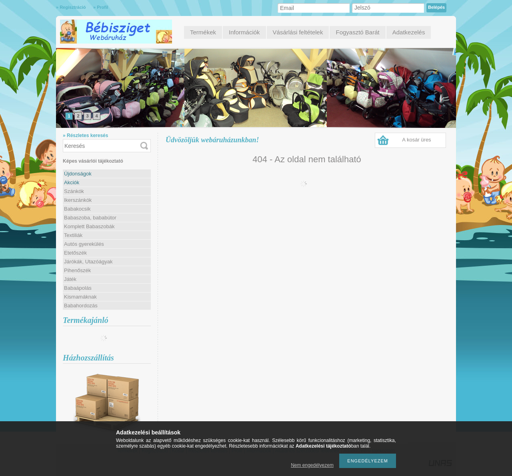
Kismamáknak (80, 297)
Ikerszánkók (78, 200)
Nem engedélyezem (312, 465)
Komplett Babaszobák (89, 226)
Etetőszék (75, 253)
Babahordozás (81, 306)
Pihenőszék (77, 270)
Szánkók (74, 191)
